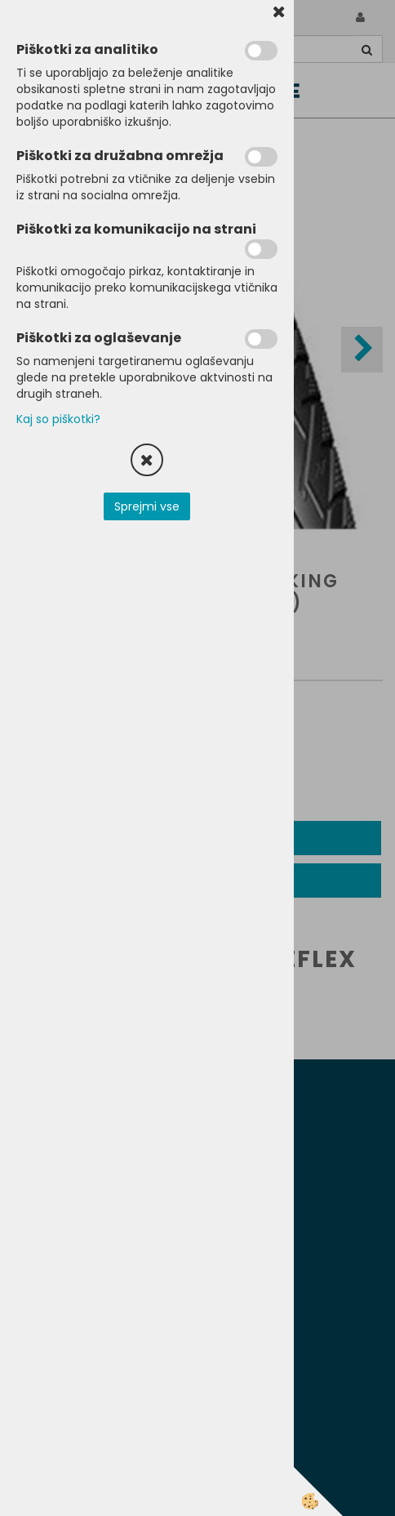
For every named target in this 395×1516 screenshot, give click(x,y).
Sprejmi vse (147, 506)
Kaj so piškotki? (58, 419)
